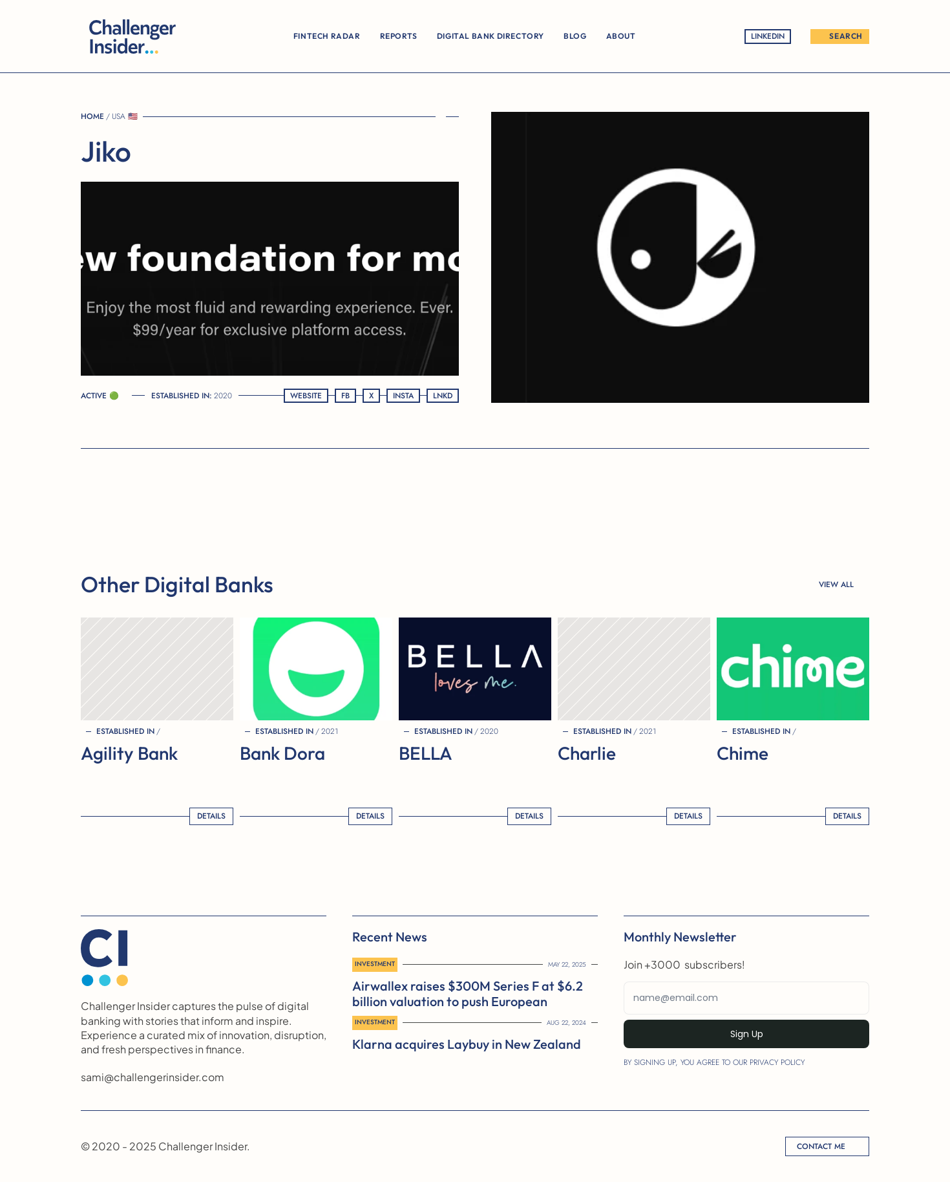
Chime (742, 753)
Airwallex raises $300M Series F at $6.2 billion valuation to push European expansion (469, 1001)
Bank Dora (282, 753)
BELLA (425, 753)
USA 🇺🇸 (125, 116)
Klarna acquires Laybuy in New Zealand (466, 1044)
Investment (375, 964)
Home (92, 116)
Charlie (587, 753)
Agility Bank (129, 753)
